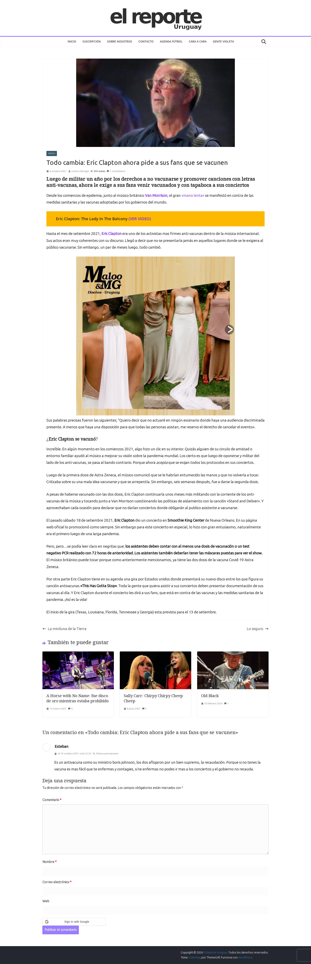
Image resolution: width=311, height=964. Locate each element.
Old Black (210, 695)
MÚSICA (51, 153)
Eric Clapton (112, 233)
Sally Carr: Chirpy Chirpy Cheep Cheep (153, 698)
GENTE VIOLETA (223, 41)
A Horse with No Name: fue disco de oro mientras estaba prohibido (77, 698)
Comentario (51, 800)
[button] (74, 922)
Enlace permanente (105, 753)
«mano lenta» (192, 195)
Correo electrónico (56, 882)
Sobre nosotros (119, 41)
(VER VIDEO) (140, 218)
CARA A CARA (197, 41)
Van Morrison (156, 195)
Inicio (72, 41)
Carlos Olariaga (80, 171)
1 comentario (116, 171)
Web (45, 901)
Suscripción (92, 41)
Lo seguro (258, 628)
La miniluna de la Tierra (64, 628)
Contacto (146, 41)
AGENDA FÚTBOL (171, 41)
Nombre (49, 862)
